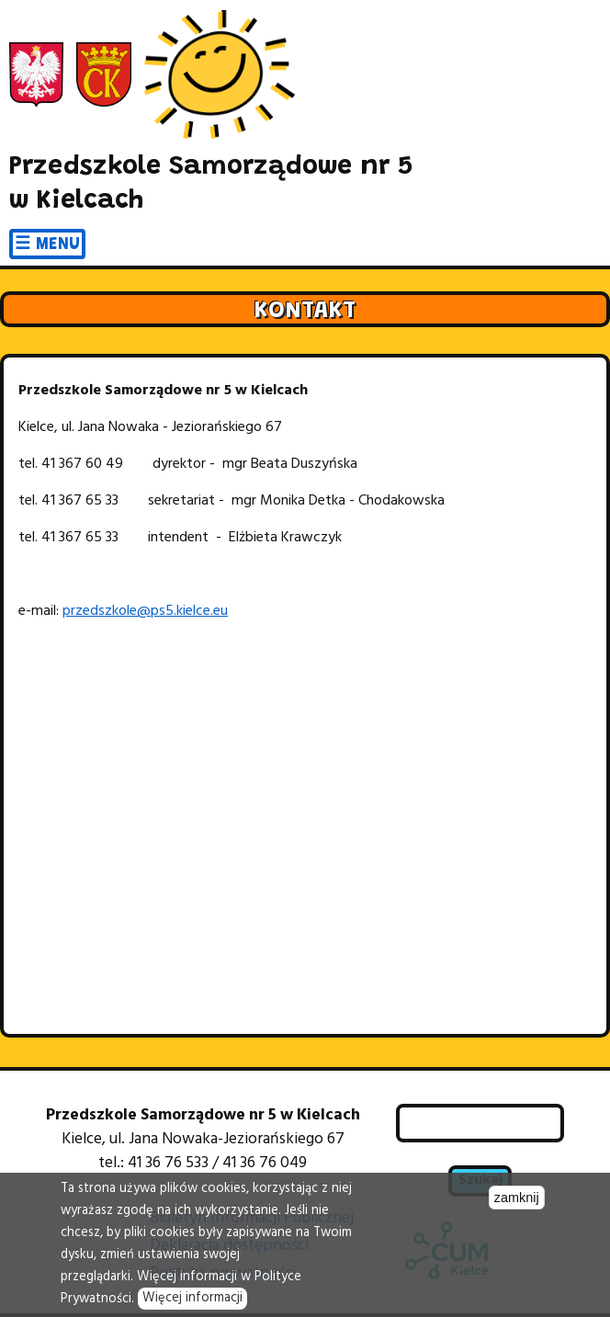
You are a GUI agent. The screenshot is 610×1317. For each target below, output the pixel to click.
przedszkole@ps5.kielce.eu (145, 611)
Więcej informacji (192, 1298)
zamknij (516, 1197)
